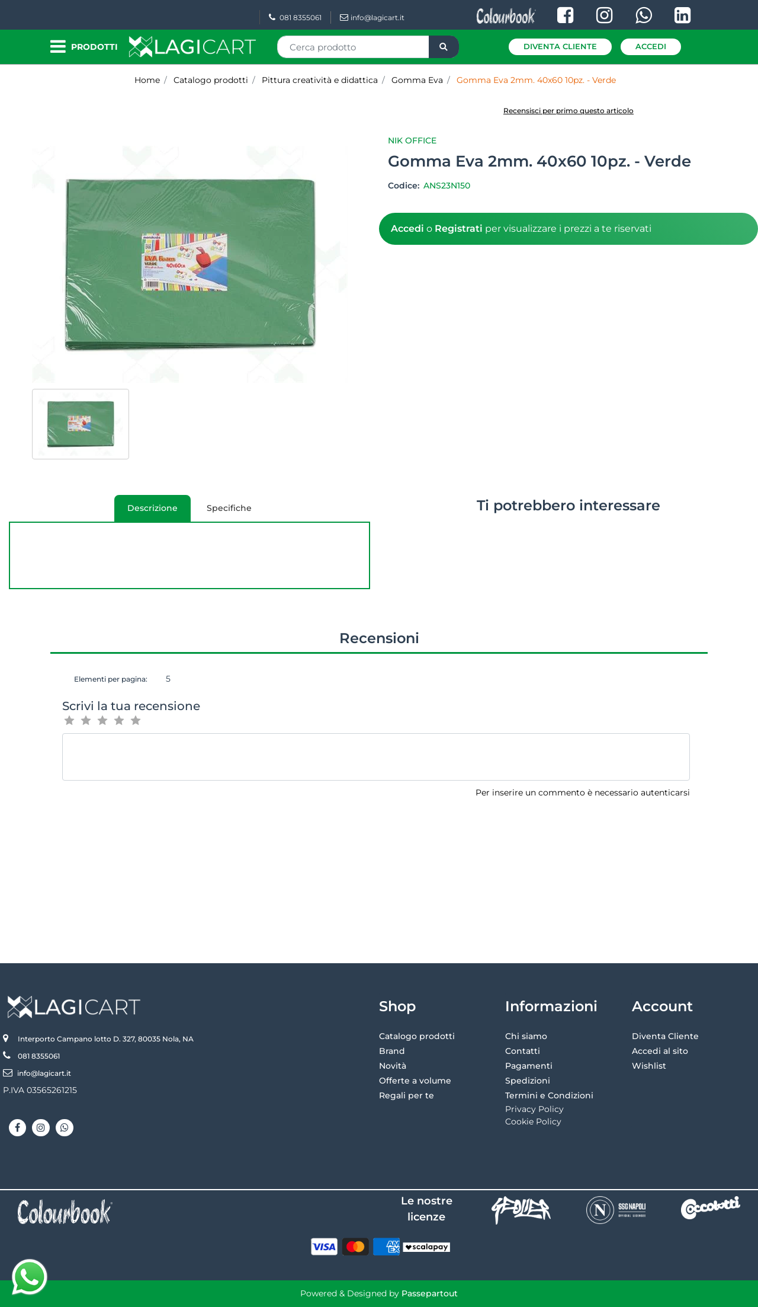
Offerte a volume (415, 1080)
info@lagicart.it (372, 17)
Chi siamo (526, 1036)
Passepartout (430, 1293)
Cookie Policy (533, 1121)
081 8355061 (295, 17)
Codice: (405, 185)
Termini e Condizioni (549, 1095)
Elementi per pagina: (110, 679)
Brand (392, 1051)
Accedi (650, 46)
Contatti (522, 1051)
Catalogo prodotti (417, 1036)
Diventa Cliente (560, 46)
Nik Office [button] (412, 140)
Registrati (459, 228)
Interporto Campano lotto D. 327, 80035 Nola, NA (106, 1038)
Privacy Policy (534, 1109)
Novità (392, 1065)
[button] (444, 47)
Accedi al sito (660, 1051)
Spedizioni (527, 1080)
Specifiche (229, 508)
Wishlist (649, 1065)
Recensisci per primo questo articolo (568, 110)
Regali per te (406, 1095)
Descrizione (146, 512)
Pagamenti (529, 1065)
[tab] (152, 508)
